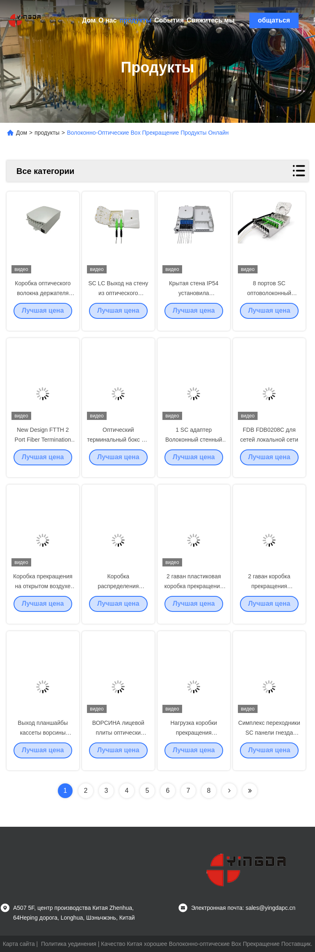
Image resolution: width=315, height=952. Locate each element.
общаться (274, 20)
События (169, 20)
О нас (107, 20)
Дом (89, 20)
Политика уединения (68, 944)
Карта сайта (19, 944)
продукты (135, 20)
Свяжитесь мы (211, 20)
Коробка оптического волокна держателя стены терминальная (43, 300)
